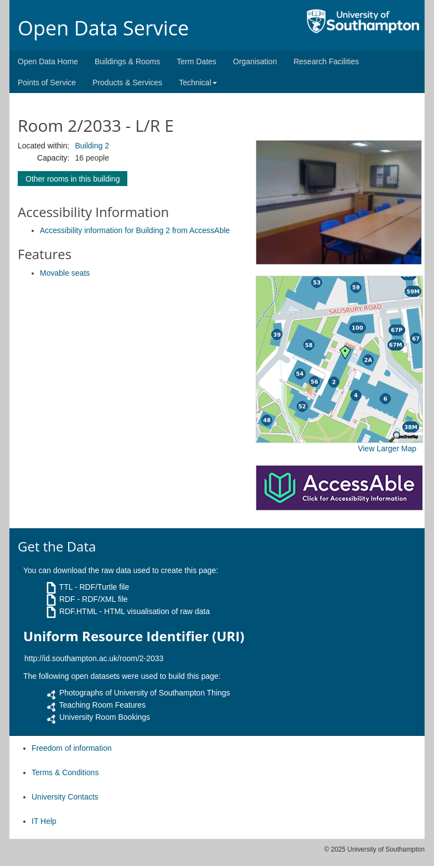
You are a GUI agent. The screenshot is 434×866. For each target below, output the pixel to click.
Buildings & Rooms (127, 61)
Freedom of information (72, 748)
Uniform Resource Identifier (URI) (133, 636)
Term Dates (196, 61)
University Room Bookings (104, 717)
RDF (67, 599)
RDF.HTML (78, 611)
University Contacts (65, 796)
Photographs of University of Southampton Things (144, 692)
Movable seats (65, 273)
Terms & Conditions (65, 772)
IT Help (44, 821)
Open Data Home (48, 61)
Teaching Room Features (102, 704)
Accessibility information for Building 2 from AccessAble (135, 230)
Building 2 (92, 145)
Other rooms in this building (72, 178)
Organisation (255, 61)
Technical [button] (197, 82)
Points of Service (47, 82)
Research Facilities (326, 61)
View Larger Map (387, 448)
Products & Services (127, 82)
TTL (66, 587)
